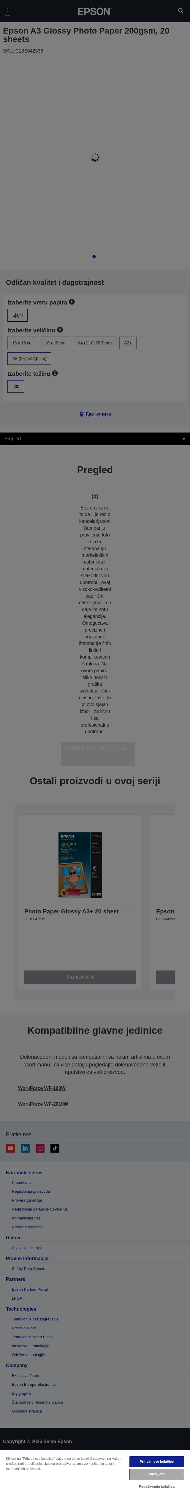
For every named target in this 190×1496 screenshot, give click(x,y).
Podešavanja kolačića (157, 1486)
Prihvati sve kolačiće (157, 1461)
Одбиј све (156, 1474)
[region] (95, 1473)
